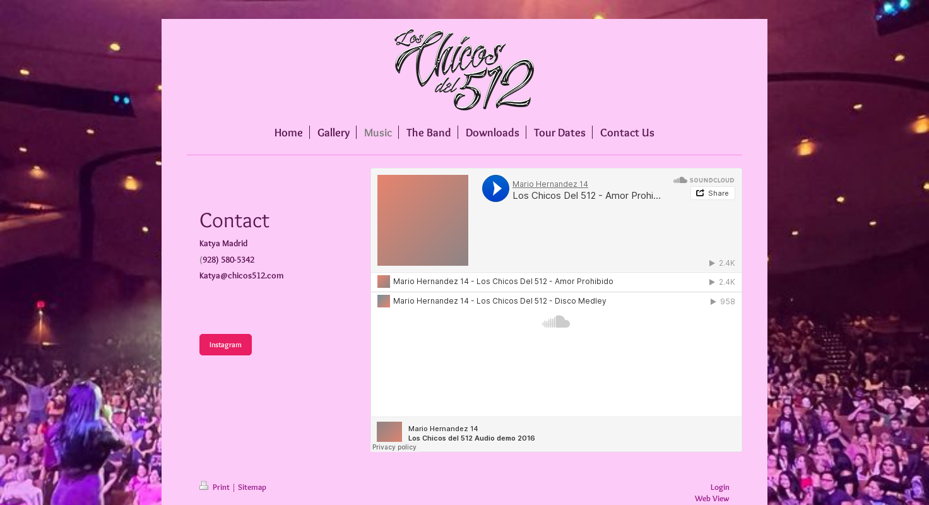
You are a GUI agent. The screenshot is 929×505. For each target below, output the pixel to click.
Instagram (226, 344)
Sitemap (252, 487)
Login (720, 487)
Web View (712, 498)
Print (215, 487)
